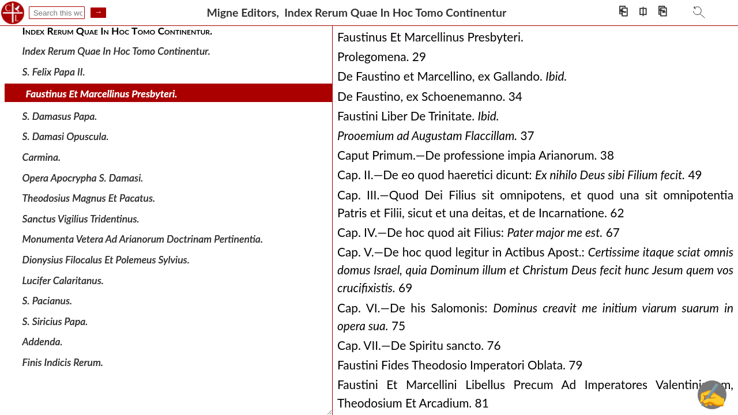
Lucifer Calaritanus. (63, 280)
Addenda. (42, 341)
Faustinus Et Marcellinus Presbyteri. (102, 94)
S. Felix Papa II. (53, 71)
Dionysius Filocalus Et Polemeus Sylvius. (106, 260)
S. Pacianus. (47, 301)
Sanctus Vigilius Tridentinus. (81, 219)
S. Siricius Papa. (55, 321)
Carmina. (41, 157)
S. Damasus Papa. (59, 116)
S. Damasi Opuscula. (65, 136)
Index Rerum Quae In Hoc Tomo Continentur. (116, 51)
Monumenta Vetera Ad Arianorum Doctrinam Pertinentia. (142, 239)
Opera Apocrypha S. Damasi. (83, 177)
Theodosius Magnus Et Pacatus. (89, 198)
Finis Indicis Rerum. (62, 362)
